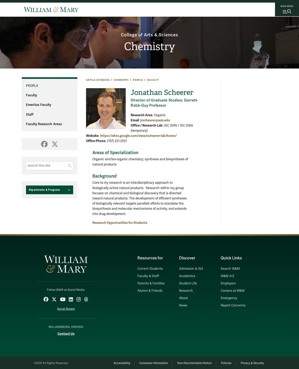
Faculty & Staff (148, 276)
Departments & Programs (44, 189)
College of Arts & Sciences (149, 34)
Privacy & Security (251, 362)
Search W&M (230, 269)
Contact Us (66, 333)
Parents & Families (151, 283)
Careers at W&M (233, 291)
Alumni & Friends (149, 291)
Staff (30, 115)
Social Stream (66, 308)
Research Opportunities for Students (119, 223)
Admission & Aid (191, 269)
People (138, 80)
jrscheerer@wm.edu (155, 120)
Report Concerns (233, 305)
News (183, 305)
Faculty (153, 80)
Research (186, 291)
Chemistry (149, 46)
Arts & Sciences (97, 80)
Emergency (229, 298)
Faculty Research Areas (44, 124)
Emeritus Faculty (38, 105)
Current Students (150, 269)
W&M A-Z (227, 276)
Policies (223, 362)
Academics (187, 276)
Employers (228, 283)
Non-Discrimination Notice (189, 362)
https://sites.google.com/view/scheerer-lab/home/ (138, 136)
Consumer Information (145, 362)
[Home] (51, 9)
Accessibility (111, 362)
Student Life (188, 283)
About (183, 298)
